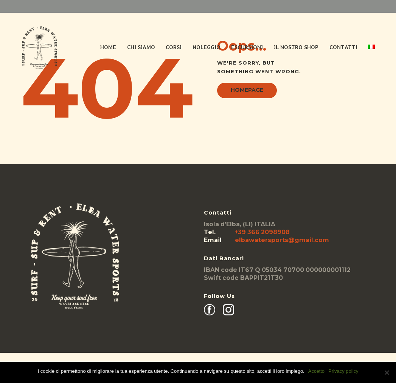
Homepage (247, 89)
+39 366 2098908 (262, 232)
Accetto (316, 371)
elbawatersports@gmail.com (282, 240)
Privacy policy (343, 371)
